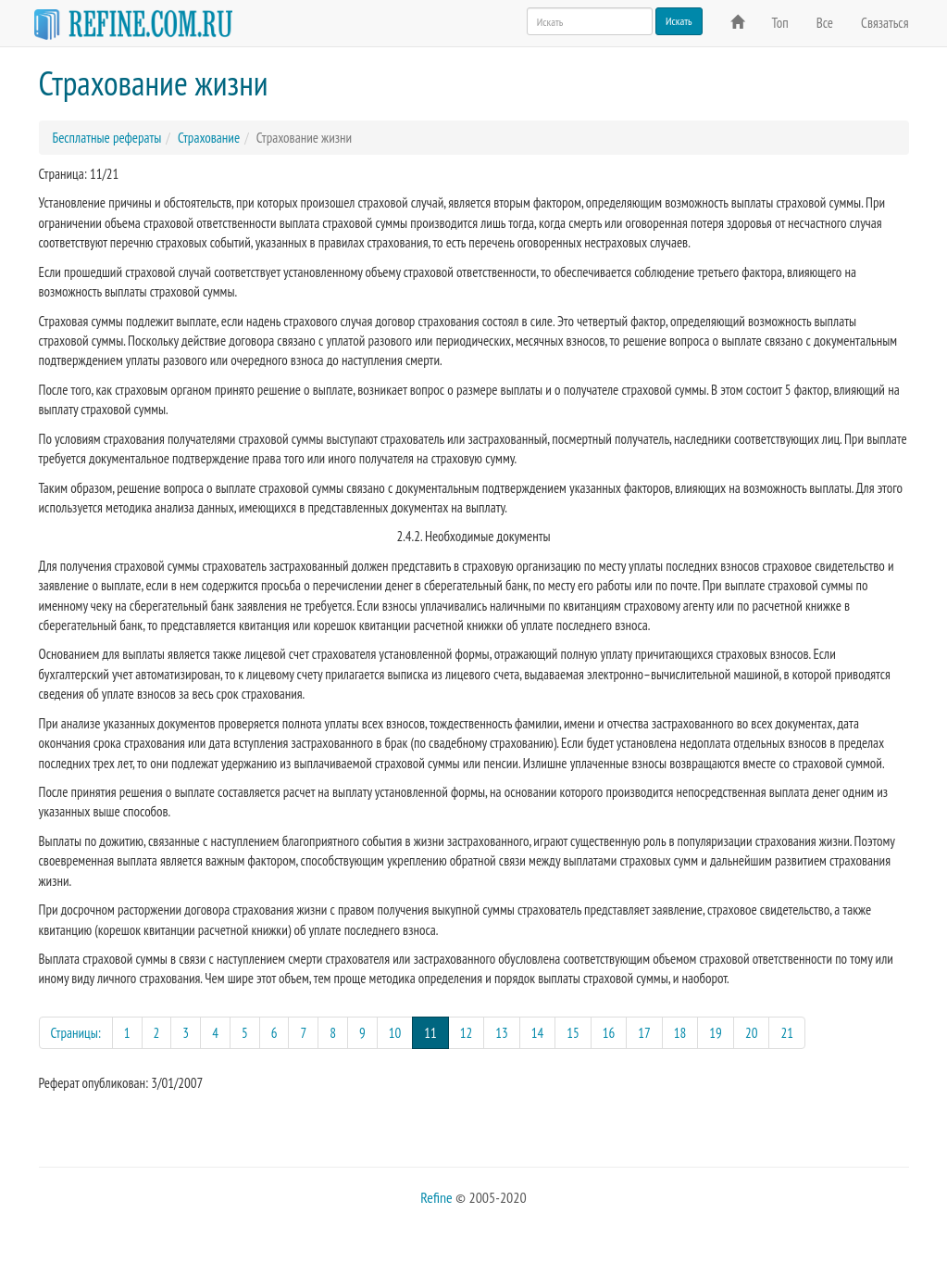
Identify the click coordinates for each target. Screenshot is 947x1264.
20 (751, 1033)
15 (573, 1033)
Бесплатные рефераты (107, 137)
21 (786, 1033)
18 (680, 1033)
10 (395, 1033)
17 (644, 1033)
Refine (436, 1197)
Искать (679, 21)
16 (609, 1033)
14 (537, 1033)
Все (824, 23)
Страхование (209, 137)
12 (466, 1033)
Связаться (884, 23)
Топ (780, 23)
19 (715, 1033)
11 (436, 1032)
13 (501, 1033)
